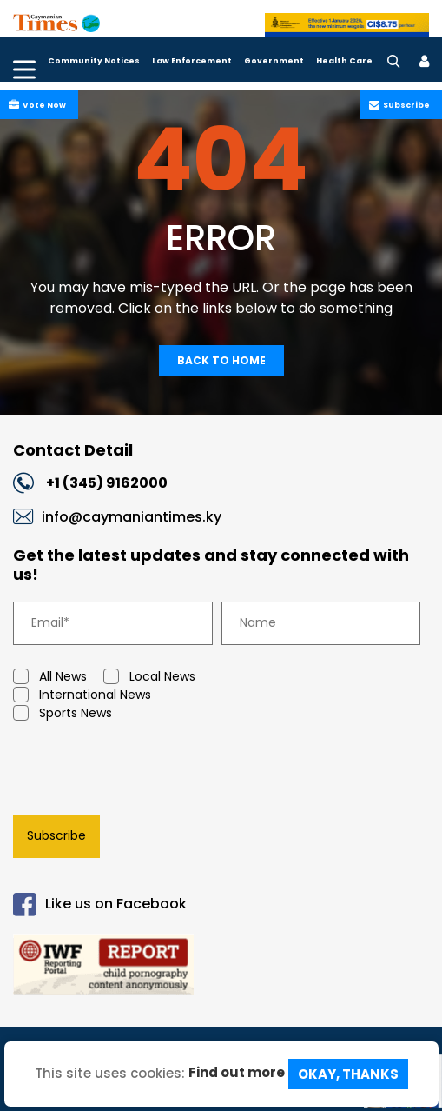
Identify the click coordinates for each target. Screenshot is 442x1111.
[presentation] (139, 771)
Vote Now (42, 105)
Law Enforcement (192, 61)
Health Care (344, 61)
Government (274, 61)
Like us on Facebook (100, 904)
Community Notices (94, 61)
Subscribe (404, 105)
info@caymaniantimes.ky (131, 517)
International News (82, 695)
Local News (149, 677)
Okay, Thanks (348, 1074)
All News (50, 677)
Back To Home (221, 360)
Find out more (236, 1072)
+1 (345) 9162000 (107, 483)
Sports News (62, 713)
